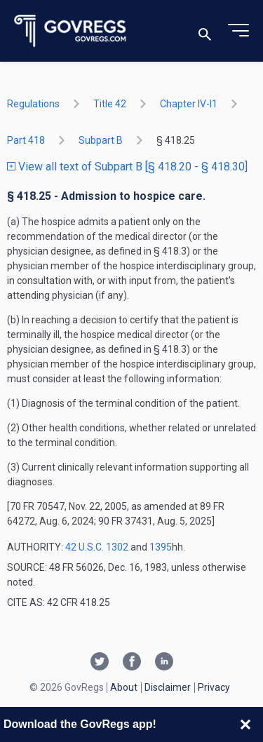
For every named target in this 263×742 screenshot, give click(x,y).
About (123, 687)
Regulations (33, 103)
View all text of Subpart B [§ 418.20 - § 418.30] (127, 166)
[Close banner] (245, 724)
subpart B (101, 140)
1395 (160, 547)
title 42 (109, 103)
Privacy (214, 687)
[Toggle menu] (238, 31)
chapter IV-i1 (188, 103)
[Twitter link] (99, 662)
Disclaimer (167, 687)
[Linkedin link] (164, 662)
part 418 (26, 140)
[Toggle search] (204, 31)
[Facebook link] (132, 662)
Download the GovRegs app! (80, 724)
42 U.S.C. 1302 (96, 547)
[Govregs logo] (70, 31)
